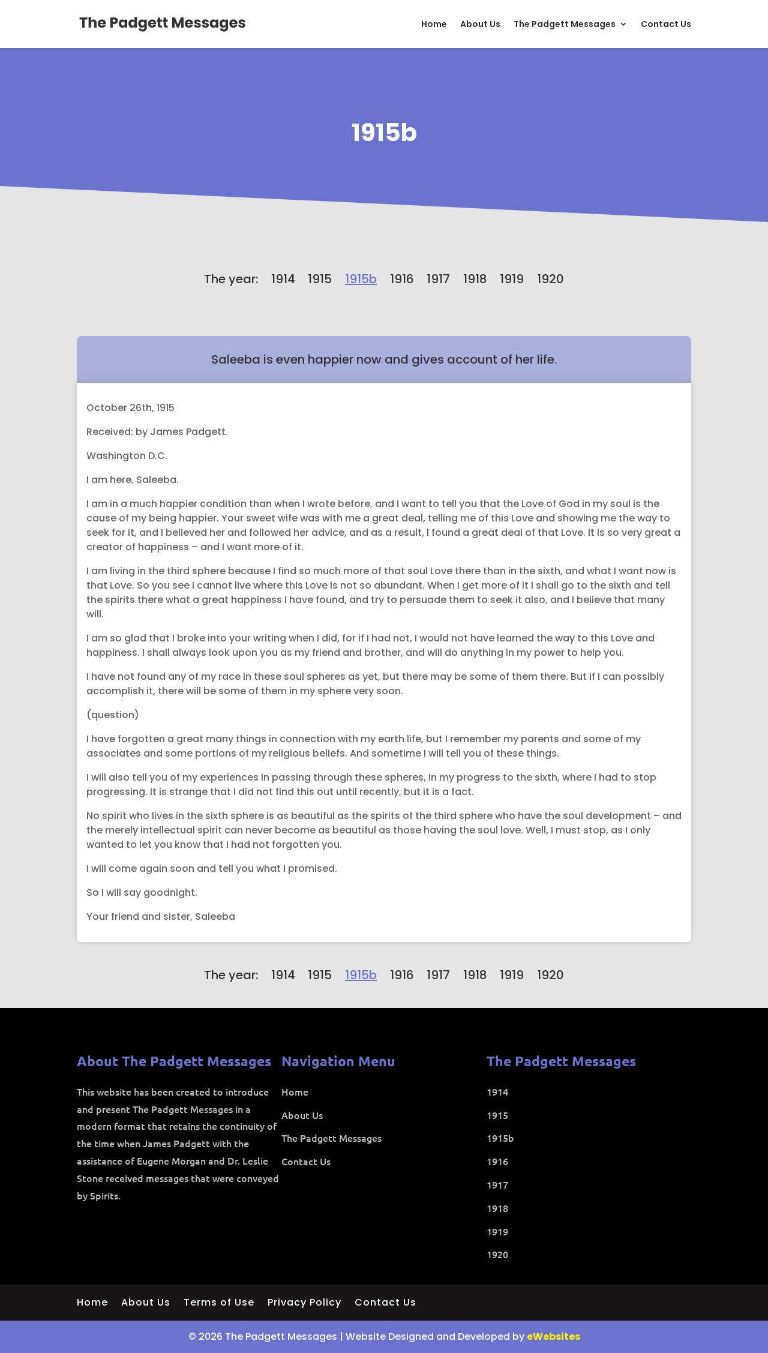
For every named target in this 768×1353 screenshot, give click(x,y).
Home (434, 25)
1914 (283, 279)
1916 (402, 279)
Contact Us (666, 25)
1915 (320, 279)
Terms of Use (219, 1303)
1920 (550, 279)
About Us (480, 25)
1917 (438, 279)
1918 (475, 279)
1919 (512, 279)
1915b (384, 132)
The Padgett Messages (565, 25)
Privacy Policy (304, 1303)
